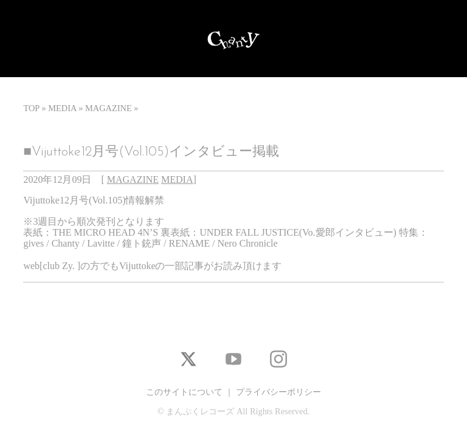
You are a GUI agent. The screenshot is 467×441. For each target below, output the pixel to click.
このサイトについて (184, 392)
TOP (31, 108)
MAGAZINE (108, 108)
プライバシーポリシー (278, 392)
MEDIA (62, 108)
